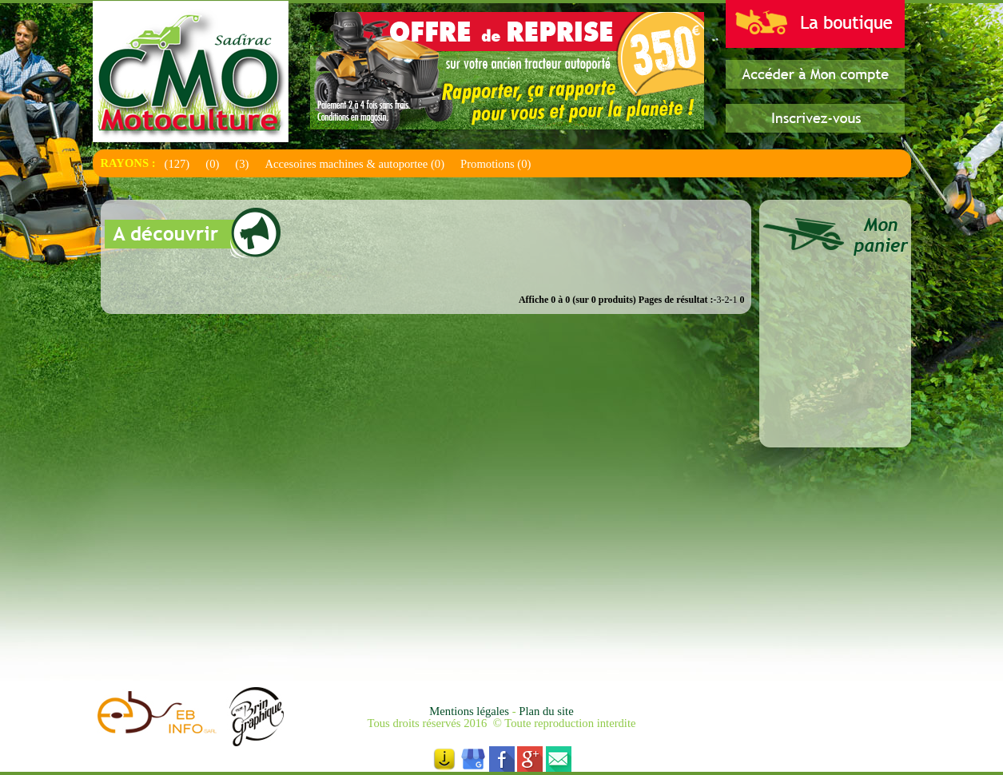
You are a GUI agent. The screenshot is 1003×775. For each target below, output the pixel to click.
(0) (212, 163)
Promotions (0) (495, 163)
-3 (718, 299)
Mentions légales (470, 711)
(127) (177, 163)
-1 (734, 299)
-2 (726, 299)
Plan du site (546, 711)
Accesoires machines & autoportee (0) (354, 163)
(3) (242, 163)
